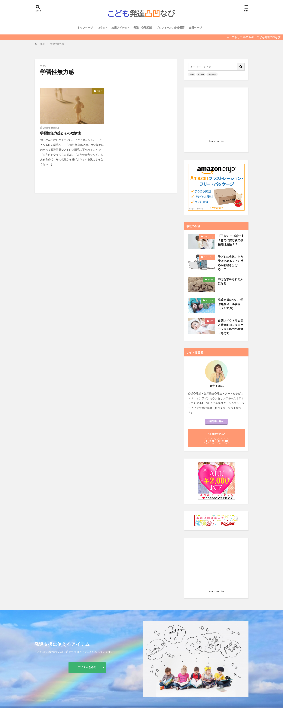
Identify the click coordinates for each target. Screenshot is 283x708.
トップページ (85, 27)
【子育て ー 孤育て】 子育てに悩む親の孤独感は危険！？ (231, 193)
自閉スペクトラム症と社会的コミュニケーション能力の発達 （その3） (230, 280)
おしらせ (209, 253)
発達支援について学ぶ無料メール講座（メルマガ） (230, 257)
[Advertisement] (216, 114)
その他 (210, 233)
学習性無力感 (57, 44)
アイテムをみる (87, 667)
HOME (41, 44)
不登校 (99, 91)
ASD (191, 74)
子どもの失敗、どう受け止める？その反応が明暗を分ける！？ (230, 216)
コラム (101, 27)
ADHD (201, 74)
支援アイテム (119, 27)
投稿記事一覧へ (215, 374)
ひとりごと (208, 189)
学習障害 (212, 74)
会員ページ (195, 27)
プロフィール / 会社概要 (170, 27)
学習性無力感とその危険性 (60, 133)
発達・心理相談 (142, 27)
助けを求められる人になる (230, 234)
